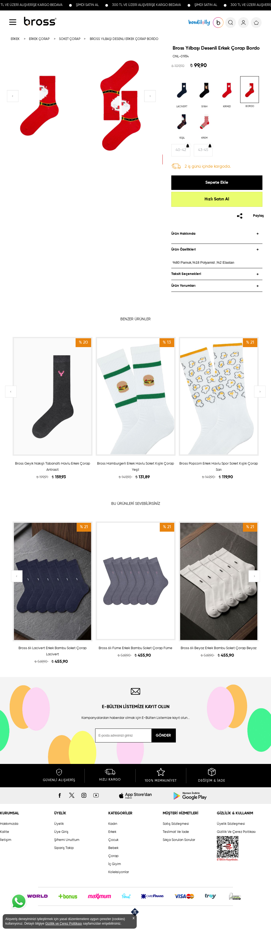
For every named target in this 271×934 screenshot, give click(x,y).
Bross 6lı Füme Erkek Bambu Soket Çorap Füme (135, 648)
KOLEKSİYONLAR (199, 22)
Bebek (113, 848)
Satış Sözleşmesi (176, 824)
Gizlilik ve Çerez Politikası (63, 923)
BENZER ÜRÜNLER (135, 319)
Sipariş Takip (64, 848)
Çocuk (113, 840)
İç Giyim (114, 864)
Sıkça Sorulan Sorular (179, 840)
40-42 (181, 150)
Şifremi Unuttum (66, 840)
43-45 (203, 150)
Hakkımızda (9, 824)
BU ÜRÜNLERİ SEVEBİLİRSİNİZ (135, 504)
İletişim (5, 840)
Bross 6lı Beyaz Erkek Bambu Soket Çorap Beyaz (219, 648)
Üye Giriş (61, 832)
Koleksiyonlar (118, 872)
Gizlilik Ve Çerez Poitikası (236, 832)
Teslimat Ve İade (176, 832)
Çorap (113, 856)
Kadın (112, 824)
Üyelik (59, 824)
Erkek (112, 832)
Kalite (4, 832)
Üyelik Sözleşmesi (231, 824)
